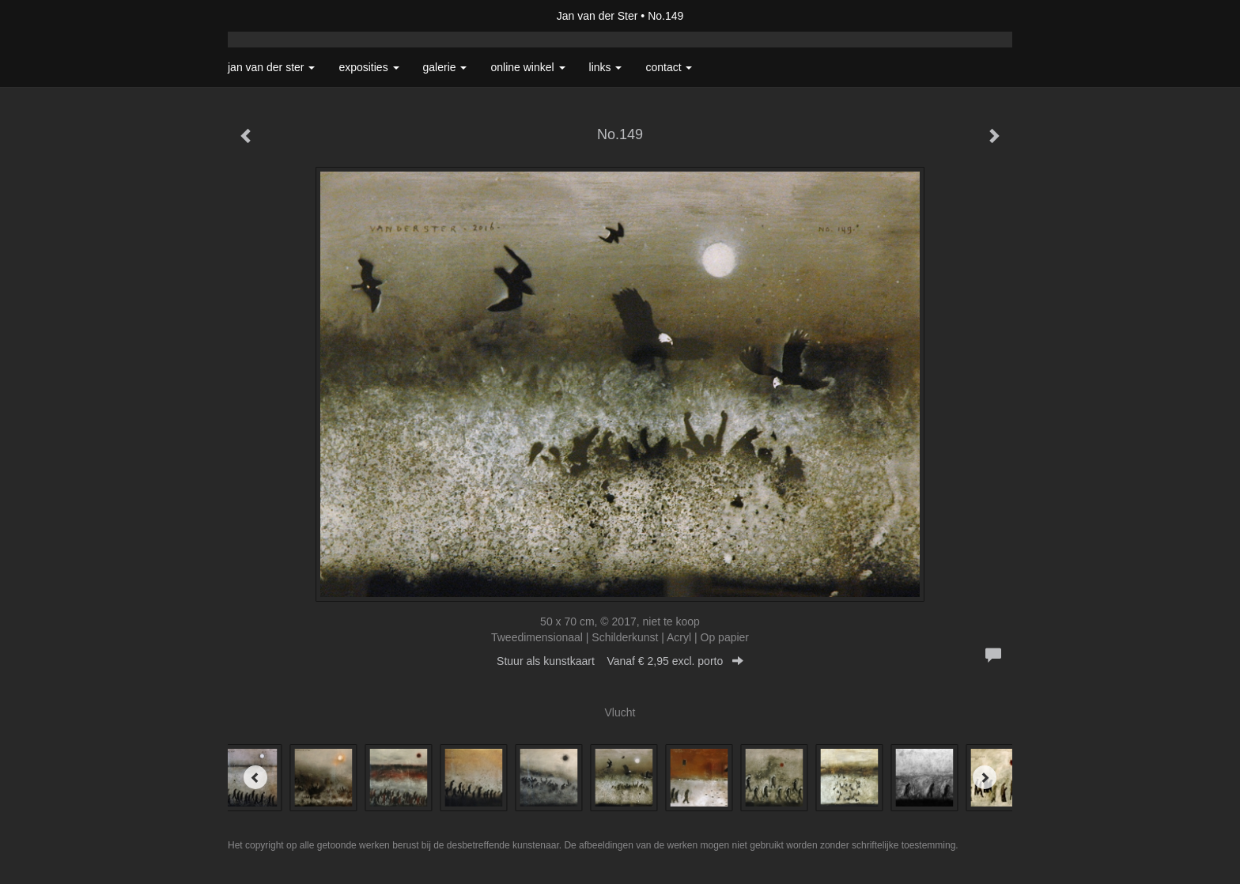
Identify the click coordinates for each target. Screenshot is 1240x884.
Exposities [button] (368, 67)
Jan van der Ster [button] (271, 67)
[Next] (984, 777)
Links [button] (605, 67)
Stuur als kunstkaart (620, 661)
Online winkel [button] (527, 67)
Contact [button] (668, 67)
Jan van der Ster (597, 15)
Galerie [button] (445, 67)
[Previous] (255, 777)
